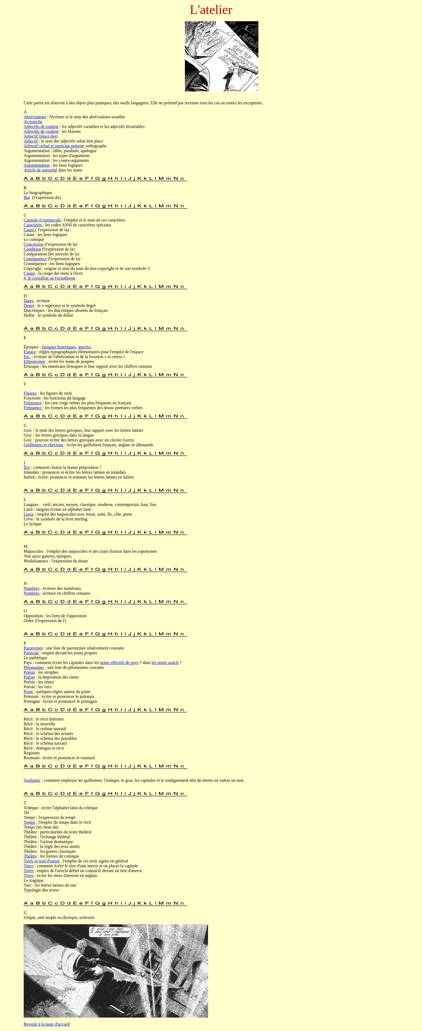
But (27, 197)
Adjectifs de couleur (41, 126)
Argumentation (37, 165)
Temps (29, 822)
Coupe (29, 273)
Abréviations (35, 117)
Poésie (29, 672)
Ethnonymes (34, 361)
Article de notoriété (40, 170)
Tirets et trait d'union (41, 861)
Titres (29, 866)
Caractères (33, 225)
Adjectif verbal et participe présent (53, 146)
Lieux (29, 514)
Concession (34, 244)
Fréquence (33, 403)
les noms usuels (165, 662)
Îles (27, 467)
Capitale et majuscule (43, 220)
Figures (30, 393)
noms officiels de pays (119, 662)
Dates (28, 300)
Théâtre (30, 856)
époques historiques (59, 347)
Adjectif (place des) (41, 136)
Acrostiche (33, 121)
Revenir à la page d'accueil (47, 1024)
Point (29, 691)
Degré (29, 305)
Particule (31, 653)
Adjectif (31, 141)
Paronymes (33, 648)
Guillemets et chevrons (44, 445)
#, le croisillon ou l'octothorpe (49, 278)
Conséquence (35, 258)
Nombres (32, 588)
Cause (29, 229)
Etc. (27, 356)
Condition (32, 249)
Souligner (32, 780)
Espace (30, 351)
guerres (84, 347)
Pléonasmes (34, 667)
